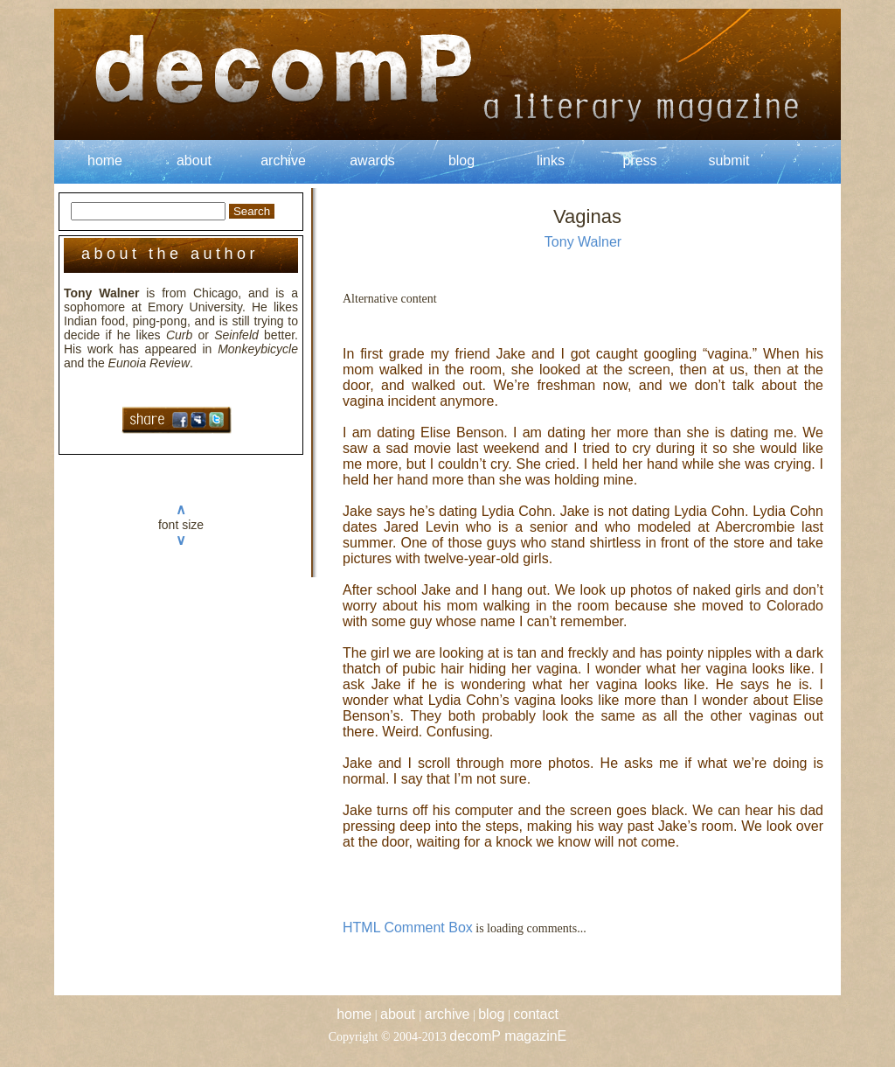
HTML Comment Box (408, 927)
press (639, 160)
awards (372, 160)
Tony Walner (583, 241)
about (194, 160)
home (104, 160)
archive (283, 160)
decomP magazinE (507, 1036)
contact (536, 1014)
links (551, 160)
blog (461, 160)
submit (728, 160)
